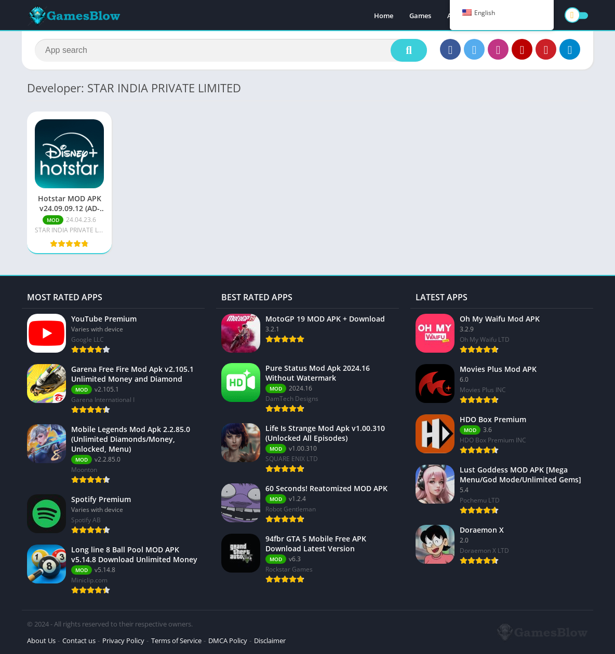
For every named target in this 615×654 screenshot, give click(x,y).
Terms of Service (176, 640)
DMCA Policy (227, 640)
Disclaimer (270, 640)
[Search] (231, 50)
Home (383, 15)
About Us (41, 640)
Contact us (79, 640)
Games (420, 15)
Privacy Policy (123, 640)
